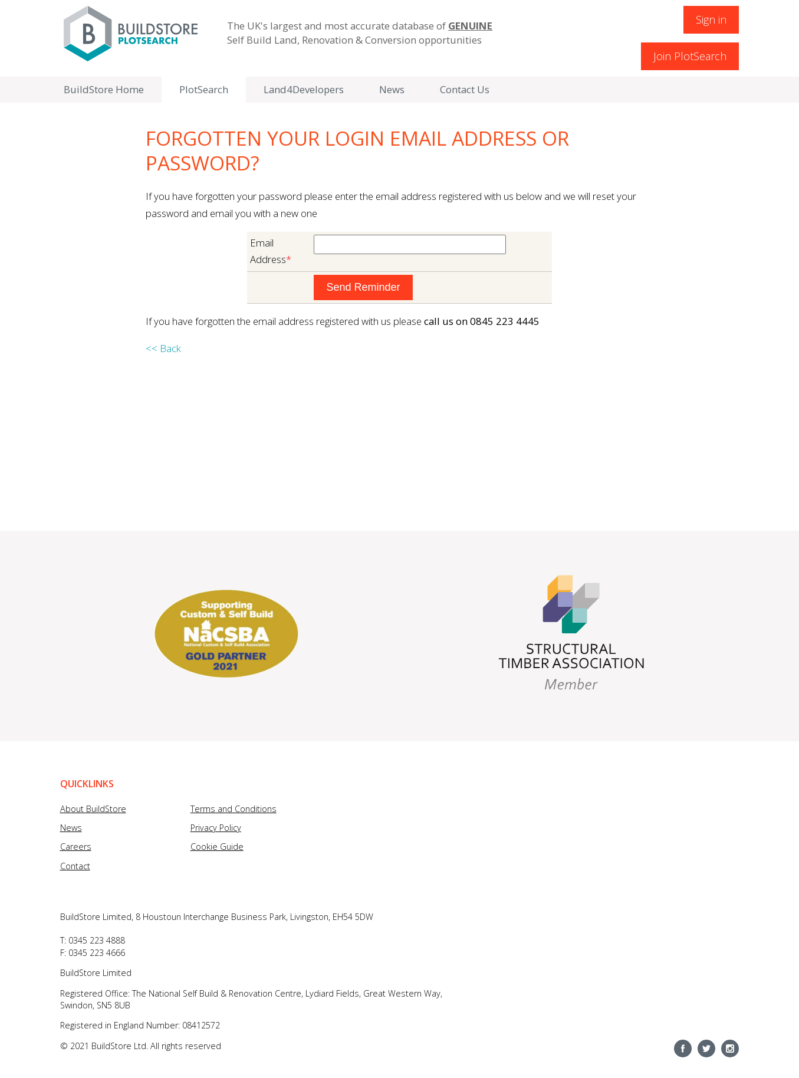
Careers (75, 846)
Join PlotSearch (689, 56)
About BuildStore (93, 808)
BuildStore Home (104, 89)
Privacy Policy (215, 827)
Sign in (711, 19)
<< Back (163, 348)
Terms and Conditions (233, 808)
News (392, 89)
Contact (75, 866)
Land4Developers (304, 89)
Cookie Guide (217, 846)
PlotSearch (203, 89)
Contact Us (464, 89)
